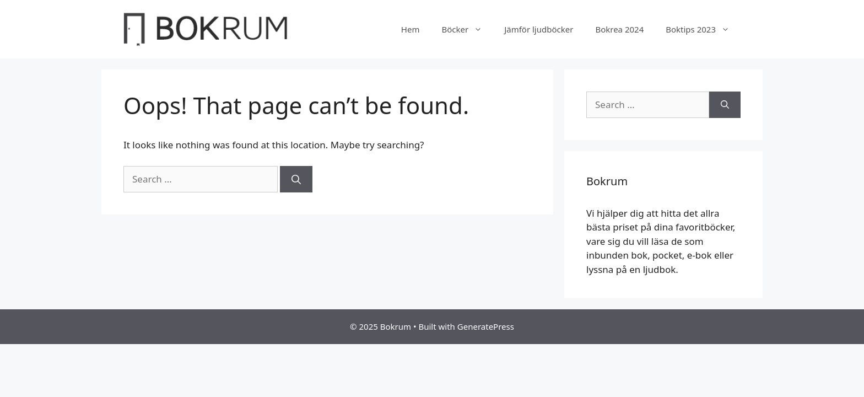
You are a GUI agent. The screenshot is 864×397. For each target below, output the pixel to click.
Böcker (467, 29)
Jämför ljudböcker (538, 29)
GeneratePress (485, 326)
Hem (410, 29)
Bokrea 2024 (619, 29)
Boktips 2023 (703, 29)
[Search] (296, 179)
